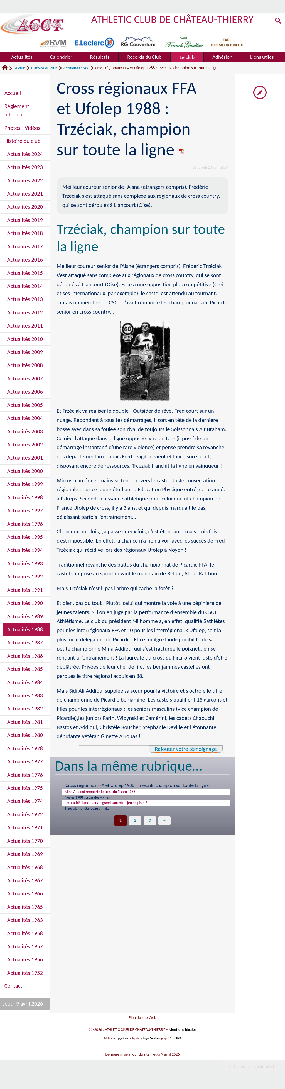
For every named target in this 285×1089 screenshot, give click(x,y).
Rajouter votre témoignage (186, 749)
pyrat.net (123, 1041)
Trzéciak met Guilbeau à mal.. (94, 814)
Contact (13, 985)
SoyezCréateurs (152, 1041)
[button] (277, 22)
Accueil (12, 93)
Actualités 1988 (76, 67)
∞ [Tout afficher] (165, 827)
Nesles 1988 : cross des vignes (94, 800)
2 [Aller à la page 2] (135, 827)
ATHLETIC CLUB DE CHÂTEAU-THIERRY (172, 19)
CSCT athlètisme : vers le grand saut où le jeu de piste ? (118, 807)
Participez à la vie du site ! (251, 1069)
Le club (19, 67)
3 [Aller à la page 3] (150, 827)
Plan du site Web (142, 1019)
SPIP (178, 1041)
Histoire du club (44, 67)
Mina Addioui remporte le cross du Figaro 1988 (111, 792)
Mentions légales (182, 1032)
